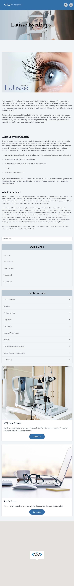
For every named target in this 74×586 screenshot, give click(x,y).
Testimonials (7, 275)
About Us (7, 255)
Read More (37, 437)
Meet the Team (8, 268)
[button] (1, 4)
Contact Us (7, 282)
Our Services (8, 262)
